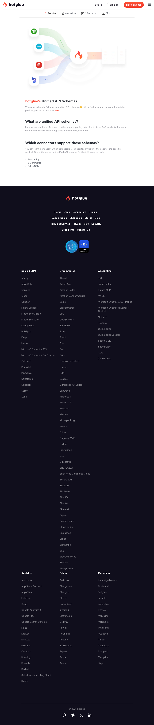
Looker (25, 633)
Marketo (25, 639)
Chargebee (66, 586)
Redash (25, 669)
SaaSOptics (66, 645)
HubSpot (26, 331)
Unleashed (65, 533)
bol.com (64, 562)
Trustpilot (103, 657)
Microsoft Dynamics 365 (34, 349)
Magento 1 (65, 396)
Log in (98, 4)
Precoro (102, 323)
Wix (62, 550)
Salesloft (26, 384)
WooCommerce (68, 556)
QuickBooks (104, 329)
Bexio (63, 301)
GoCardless (66, 604)
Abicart (63, 278)
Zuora (63, 663)
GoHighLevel (28, 325)
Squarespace (67, 521)
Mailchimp (103, 615)
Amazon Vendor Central (72, 296)
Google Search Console (34, 621)
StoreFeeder (66, 527)
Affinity (24, 278)
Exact (62, 349)
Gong (24, 604)
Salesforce (27, 378)
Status (88, 218)
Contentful (103, 586)
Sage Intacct (104, 346)
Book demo (68, 229)
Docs (67, 212)
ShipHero (65, 491)
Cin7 (62, 313)
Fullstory (25, 598)
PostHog (26, 657)
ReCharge (65, 633)
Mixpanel (26, 645)
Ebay (62, 331)
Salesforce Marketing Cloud (36, 675)
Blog (97, 218)
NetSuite (102, 317)
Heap (24, 627)
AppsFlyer (26, 592)
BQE (100, 278)
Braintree (64, 580)
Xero (100, 352)
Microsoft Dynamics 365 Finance (115, 301)
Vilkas (63, 538)
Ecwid (63, 337)
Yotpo (101, 663)
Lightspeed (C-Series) (71, 384)
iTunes (24, 681)
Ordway (64, 621)
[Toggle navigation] (149, 5)
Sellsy (24, 390)
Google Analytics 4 (31, 610)
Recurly (64, 639)
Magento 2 (65, 402)
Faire (62, 355)
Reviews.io (103, 645)
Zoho (24, 396)
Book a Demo (133, 4)
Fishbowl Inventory (70, 361)
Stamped (103, 651)
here (57, 110)
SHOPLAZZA (66, 467)
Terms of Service (60, 223)
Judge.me (103, 604)
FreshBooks (104, 284)
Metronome (66, 615)
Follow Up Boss (29, 307)
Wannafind (65, 544)
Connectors (79, 212)
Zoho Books (104, 358)
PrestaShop (66, 450)
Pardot (101, 639)
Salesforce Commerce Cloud (75, 473)
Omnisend (103, 627)
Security (96, 223)
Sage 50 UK (104, 340)
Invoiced (64, 610)
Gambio (64, 378)
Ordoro (63, 444)
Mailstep (64, 408)
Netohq (64, 426)
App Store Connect (31, 586)
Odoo (63, 432)
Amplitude (26, 580)
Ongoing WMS (67, 438)
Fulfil (62, 373)
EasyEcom (65, 325)
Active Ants (65, 284)
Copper (25, 301)
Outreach (26, 361)
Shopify (64, 497)
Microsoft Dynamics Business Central (113, 309)
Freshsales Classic (31, 313)
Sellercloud (66, 479)
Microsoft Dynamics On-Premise (38, 355)
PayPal (63, 627)
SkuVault (64, 509)
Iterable (102, 598)
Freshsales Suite (30, 319)
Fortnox (64, 367)
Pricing (93, 212)
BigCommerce (67, 307)
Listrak (24, 343)
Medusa (64, 414)
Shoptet (64, 503)
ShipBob (64, 485)
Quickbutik (65, 461)
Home (57, 212)
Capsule (25, 290)
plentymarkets (67, 568)
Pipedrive (26, 373)
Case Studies (59, 218)
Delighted (103, 592)
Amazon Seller (67, 290)
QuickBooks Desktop (109, 334)
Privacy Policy (81, 223)
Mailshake (103, 621)
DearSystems (67, 319)
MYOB (101, 296)
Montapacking (67, 420)
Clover (63, 598)
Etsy (62, 343)
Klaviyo (102, 610)
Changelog (75, 218)
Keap (24, 337)
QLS (62, 456)
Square (63, 515)
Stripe (63, 657)
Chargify (64, 592)
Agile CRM (26, 284)
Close (24, 296)
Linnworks (65, 390)
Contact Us (83, 229)
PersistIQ (26, 367)
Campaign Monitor (107, 580)
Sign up (114, 4)
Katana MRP (104, 290)
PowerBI (25, 663)
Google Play (27, 615)
